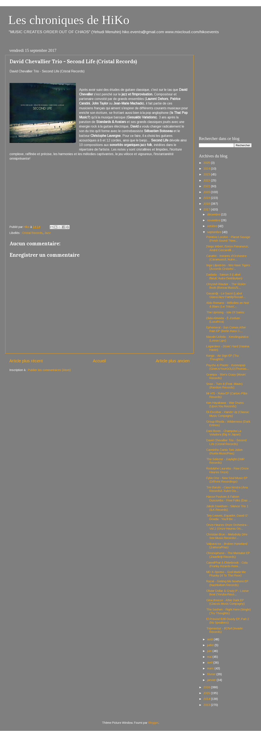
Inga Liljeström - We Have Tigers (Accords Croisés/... (228, 267)
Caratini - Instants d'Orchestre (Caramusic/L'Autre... (226, 257)
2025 (207, 162)
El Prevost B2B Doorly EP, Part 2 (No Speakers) (227, 620)
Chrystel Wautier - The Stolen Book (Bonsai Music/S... (226, 285)
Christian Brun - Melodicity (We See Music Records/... (226, 536)
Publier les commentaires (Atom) (49, 370)
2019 (207, 197)
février (211, 674)
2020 (207, 192)
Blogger (153, 722)
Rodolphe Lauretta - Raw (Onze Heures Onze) (227, 470)
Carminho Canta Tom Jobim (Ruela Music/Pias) (224, 451)
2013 (207, 705)
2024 (207, 168)
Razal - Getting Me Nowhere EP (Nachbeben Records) (227, 583)
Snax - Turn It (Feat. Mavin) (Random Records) (224, 385)
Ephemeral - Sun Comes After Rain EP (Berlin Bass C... (226, 329)
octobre (212, 226)
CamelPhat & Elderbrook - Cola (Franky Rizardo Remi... (227, 564)
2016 (207, 687)
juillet (211, 645)
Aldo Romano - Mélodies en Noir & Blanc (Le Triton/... (227, 304)
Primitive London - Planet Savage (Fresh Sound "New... (228, 238)
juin (210, 651)
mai (210, 656)
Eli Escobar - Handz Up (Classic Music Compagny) (227, 413)
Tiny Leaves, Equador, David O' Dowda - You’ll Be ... (227, 517)
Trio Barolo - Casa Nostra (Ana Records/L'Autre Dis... (227, 489)
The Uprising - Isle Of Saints (225, 312)
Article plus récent (26, 361)
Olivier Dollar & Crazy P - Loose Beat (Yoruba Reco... (227, 592)
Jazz (47, 233)
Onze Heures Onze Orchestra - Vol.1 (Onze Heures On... (227, 526)
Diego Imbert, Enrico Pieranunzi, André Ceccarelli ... (227, 248)
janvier (212, 680)
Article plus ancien (173, 361)
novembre (214, 220)
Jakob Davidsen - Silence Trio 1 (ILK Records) (227, 508)
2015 (207, 693)
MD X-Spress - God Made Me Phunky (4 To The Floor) (226, 573)
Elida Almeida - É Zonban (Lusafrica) (223, 319)
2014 (207, 699)
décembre (214, 214)
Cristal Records (32, 233)
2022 (207, 180)
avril (210, 662)
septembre (214, 232)
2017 (207, 209)
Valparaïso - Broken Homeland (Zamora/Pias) (226, 545)
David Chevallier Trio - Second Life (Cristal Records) (226, 442)
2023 (207, 174)
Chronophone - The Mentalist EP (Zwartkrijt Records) (228, 554)
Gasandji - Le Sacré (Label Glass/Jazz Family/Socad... (225, 295)
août (210, 639)
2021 (207, 186)
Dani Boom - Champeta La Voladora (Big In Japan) (223, 432)
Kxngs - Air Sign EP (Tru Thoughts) (222, 357)
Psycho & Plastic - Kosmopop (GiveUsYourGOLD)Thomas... (227, 367)
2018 (207, 203)
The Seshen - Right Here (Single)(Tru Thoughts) (228, 611)
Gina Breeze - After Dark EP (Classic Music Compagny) (225, 601)
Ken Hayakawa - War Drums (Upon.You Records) (225, 404)
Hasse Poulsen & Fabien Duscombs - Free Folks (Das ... (228, 498)
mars (211, 668)
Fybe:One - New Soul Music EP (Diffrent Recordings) (227, 479)
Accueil (99, 361)
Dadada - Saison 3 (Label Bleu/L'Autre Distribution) (224, 276)
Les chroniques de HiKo (68, 20)
